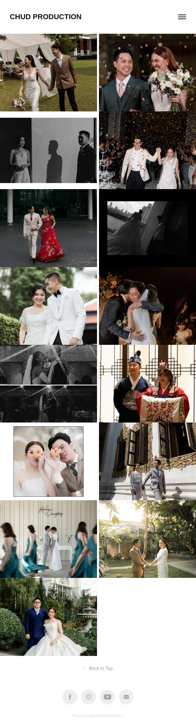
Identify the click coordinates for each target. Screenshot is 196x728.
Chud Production (46, 17)
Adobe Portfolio (109, 715)
